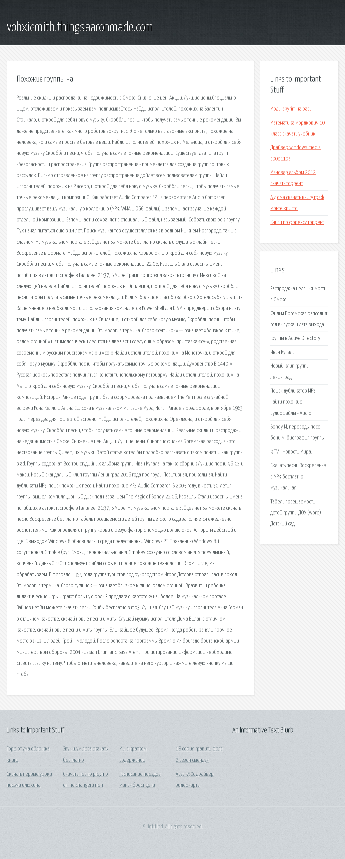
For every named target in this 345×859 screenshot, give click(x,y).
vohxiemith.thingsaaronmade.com (80, 27)
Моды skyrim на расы (291, 109)
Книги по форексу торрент (297, 222)
